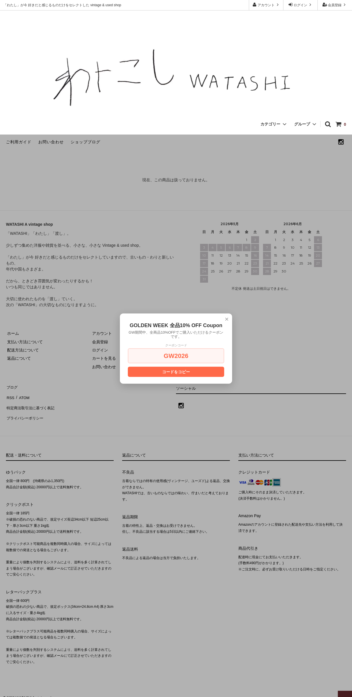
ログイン (300, 4)
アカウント (266, 4)
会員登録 (335, 4)
